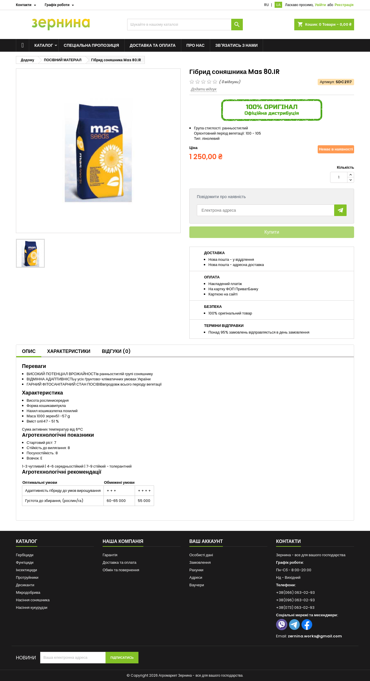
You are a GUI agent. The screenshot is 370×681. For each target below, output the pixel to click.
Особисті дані (201, 555)
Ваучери (196, 585)
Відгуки (116, 351)
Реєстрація (344, 4)
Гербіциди (25, 555)
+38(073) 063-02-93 (295, 607)
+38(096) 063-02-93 (295, 600)
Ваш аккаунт (206, 541)
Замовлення (200, 562)
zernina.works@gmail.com (315, 636)
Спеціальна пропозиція (91, 45)
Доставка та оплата (153, 45)
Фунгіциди (25, 562)
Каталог (43, 45)
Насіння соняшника (33, 600)
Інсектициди (26, 570)
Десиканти (25, 585)
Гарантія (110, 555)
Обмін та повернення (121, 570)
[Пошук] (185, 24)
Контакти (288, 541)
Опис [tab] (29, 351)
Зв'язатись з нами (236, 45)
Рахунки (196, 570)
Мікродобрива (28, 592)
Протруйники (27, 577)
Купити (271, 232)
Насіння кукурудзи (31, 607)
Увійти (320, 4)
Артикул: (327, 82)
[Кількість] (338, 177)
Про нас (195, 45)
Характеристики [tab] (68, 351)
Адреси (195, 577)
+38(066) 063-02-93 (295, 592)
